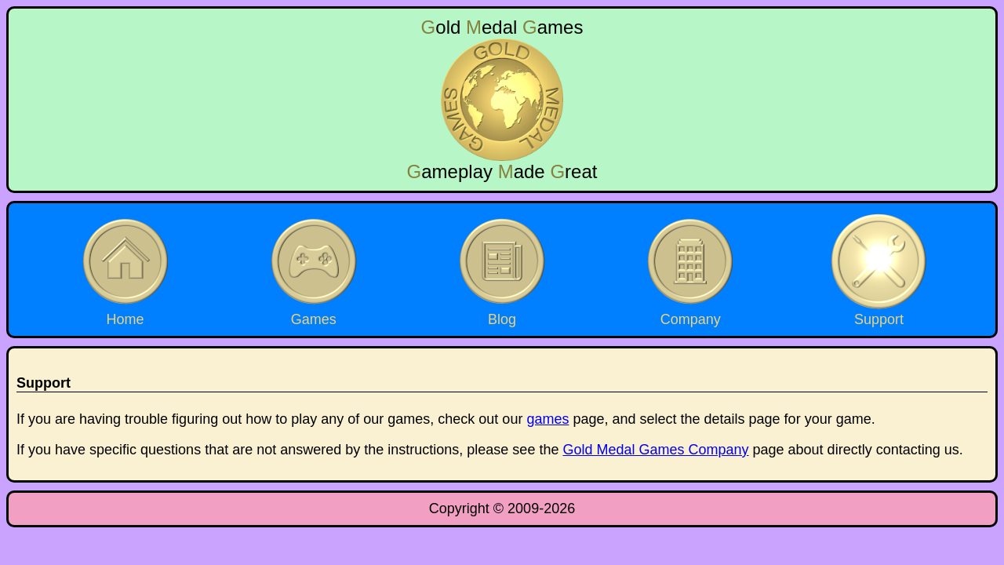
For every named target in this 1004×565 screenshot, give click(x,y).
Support (879, 269)
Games (313, 269)
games (547, 419)
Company (690, 269)
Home (125, 269)
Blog (501, 269)
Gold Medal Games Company (655, 449)
